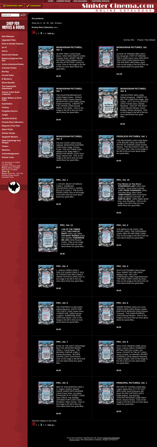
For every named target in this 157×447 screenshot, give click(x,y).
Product (140, 40)
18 (44, 23)
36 (48, 23)
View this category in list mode (44, 421)
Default (152, 40)
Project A (113, 440)
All (56, 23)
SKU (132, 40)
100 (51, 23)
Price (147, 40)
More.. (56, 27)
